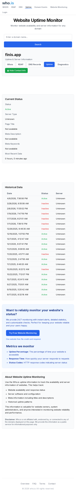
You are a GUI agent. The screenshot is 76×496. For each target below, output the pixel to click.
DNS (20, 7)
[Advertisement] (38, 85)
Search (38, 44)
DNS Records (35, 64)
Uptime (28, 7)
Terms (42, 483)
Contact (51, 483)
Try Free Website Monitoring (23, 333)
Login (4, 12)
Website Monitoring (58, 7)
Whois (10, 64)
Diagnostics (63, 64)
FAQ (34, 483)
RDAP (13, 7)
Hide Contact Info (16, 70)
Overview (25, 483)
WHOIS (5, 7)
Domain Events (40, 7)
